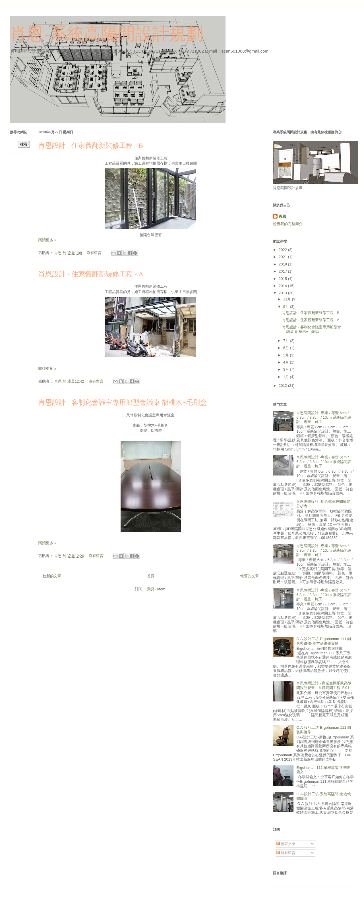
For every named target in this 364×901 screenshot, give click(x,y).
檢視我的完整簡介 (288, 224)
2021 (283, 257)
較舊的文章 (249, 576)
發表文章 (286, 844)
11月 (287, 299)
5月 (286, 355)
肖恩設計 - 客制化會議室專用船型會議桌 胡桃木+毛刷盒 (122, 402)
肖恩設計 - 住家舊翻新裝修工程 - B (90, 145)
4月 (286, 362)
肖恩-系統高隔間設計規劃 (106, 33)
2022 (283, 250)
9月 (286, 306)
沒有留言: (95, 253)
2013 (283, 293)
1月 (286, 377)
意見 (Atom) (157, 589)
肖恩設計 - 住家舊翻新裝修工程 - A (90, 274)
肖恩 (282, 216)
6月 (286, 348)
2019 (283, 264)
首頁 (150, 576)
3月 (286, 369)
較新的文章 (52, 576)
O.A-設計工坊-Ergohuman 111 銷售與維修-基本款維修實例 (323, 641)
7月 (286, 341)
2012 (283, 385)
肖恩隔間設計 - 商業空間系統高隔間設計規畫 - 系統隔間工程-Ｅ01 (323, 685)
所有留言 (286, 853)
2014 (283, 286)
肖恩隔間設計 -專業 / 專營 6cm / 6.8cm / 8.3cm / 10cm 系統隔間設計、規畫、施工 (323, 417)
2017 (283, 271)
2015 (283, 279)
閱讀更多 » (47, 240)
